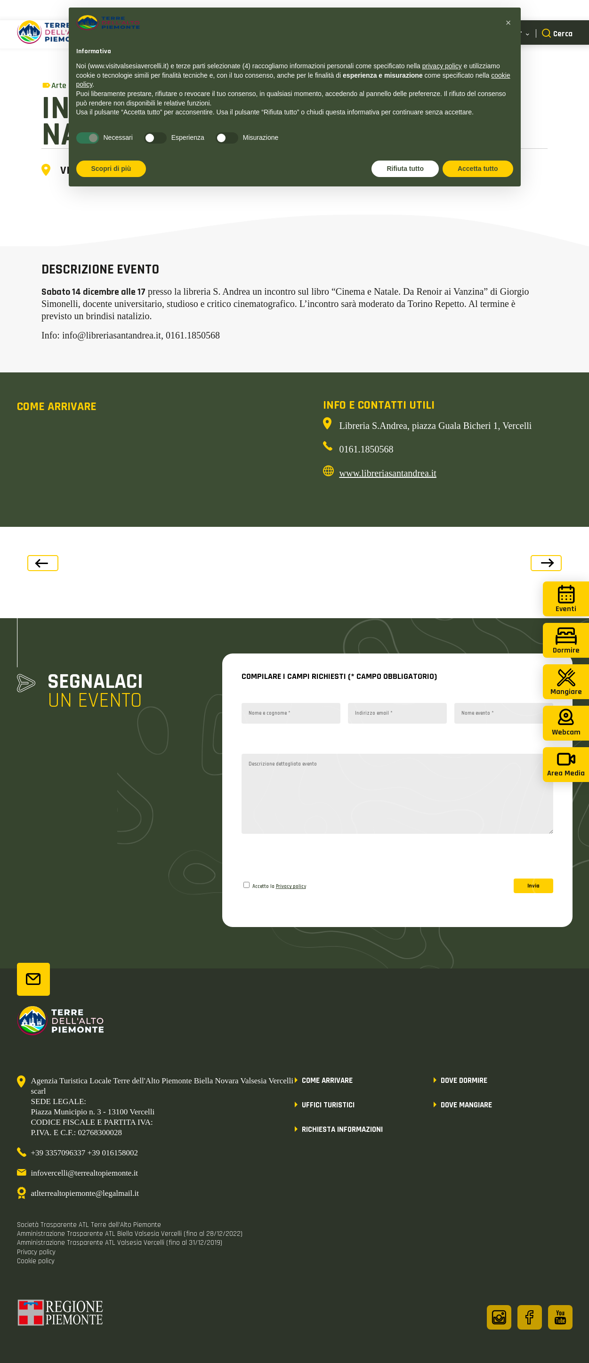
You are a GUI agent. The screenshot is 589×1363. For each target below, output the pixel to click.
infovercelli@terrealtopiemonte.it (84, 1173)
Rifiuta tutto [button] (405, 168)
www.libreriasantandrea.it (387, 473)
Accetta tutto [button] (478, 168)
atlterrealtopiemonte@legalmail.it (85, 1193)
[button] (508, 22)
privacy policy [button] (442, 66)
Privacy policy (291, 886)
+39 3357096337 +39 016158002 (84, 1152)
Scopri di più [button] (111, 168)
